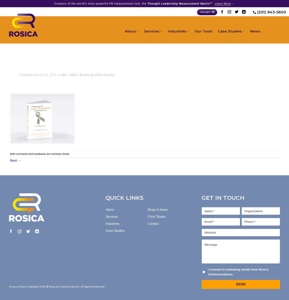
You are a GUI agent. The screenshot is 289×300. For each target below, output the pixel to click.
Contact (153, 223)
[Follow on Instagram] (229, 12)
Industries (178, 31)
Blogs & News (158, 209)
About (131, 31)
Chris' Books (157, 216)
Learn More (223, 3)
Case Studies (231, 31)
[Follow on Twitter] (236, 12)
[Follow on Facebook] (222, 12)
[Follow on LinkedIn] (244, 12)
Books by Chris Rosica (97, 75)
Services (153, 31)
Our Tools (203, 31)
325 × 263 (68, 75)
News (255, 31)
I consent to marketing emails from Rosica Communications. (238, 272)
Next (15, 160)
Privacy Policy (17, 286)
